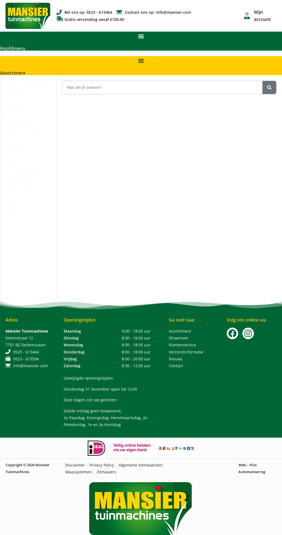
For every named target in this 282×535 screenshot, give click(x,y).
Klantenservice (182, 344)
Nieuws (176, 358)
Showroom (178, 338)
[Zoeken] (269, 87)
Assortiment (13, 73)
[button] (141, 36)
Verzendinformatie (186, 352)
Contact (176, 365)
